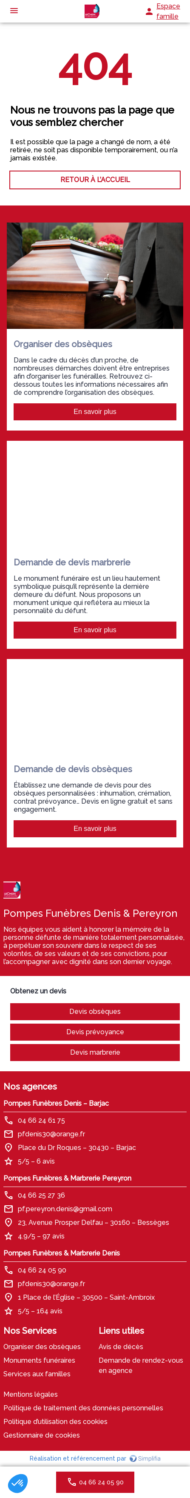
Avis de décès (121, 1347)
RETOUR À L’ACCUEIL (95, 180)
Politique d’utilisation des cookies (55, 1422)
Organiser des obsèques (42, 1347)
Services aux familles (37, 1374)
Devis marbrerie (95, 1052)
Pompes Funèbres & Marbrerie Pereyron (67, 1178)
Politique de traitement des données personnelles (83, 1408)
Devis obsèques (95, 1011)
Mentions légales (30, 1394)
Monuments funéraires (39, 1360)
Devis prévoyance (95, 1032)
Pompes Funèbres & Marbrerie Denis (61, 1253)
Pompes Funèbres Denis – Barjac (56, 1103)
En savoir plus (95, 411)
